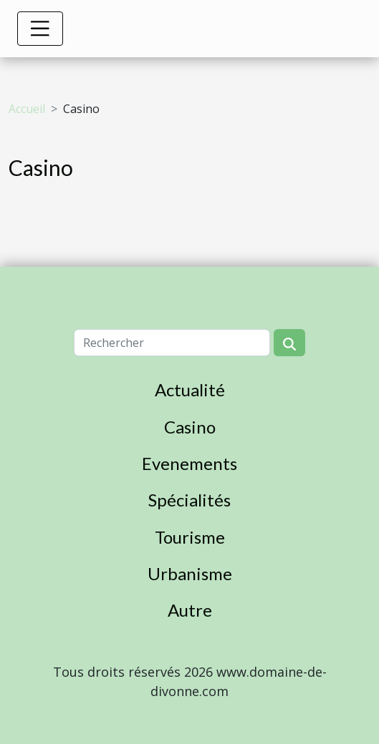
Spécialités (189, 499)
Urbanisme (190, 573)
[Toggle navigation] (40, 28)
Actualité (190, 389)
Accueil (27, 109)
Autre (190, 609)
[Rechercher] (172, 342)
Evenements (189, 463)
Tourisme (190, 537)
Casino (190, 426)
